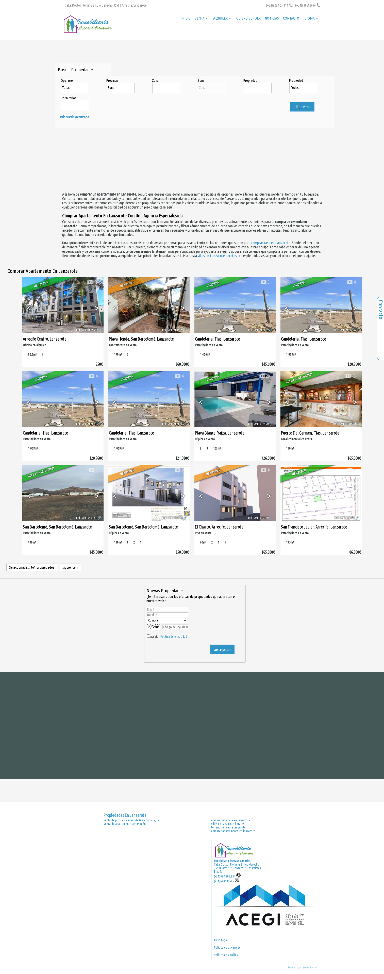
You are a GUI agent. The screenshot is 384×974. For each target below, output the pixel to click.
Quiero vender (248, 18)
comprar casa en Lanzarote (270, 243)
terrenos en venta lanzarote (228, 827)
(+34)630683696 (226, 881)
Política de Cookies (226, 954)
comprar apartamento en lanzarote (233, 831)
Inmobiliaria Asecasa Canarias (232, 861)
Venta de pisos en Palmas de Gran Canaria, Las (132, 820)
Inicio (186, 18)
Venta (201, 18)
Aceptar (168, 636)
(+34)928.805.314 (227, 876)
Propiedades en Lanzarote (125, 815)
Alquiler (222, 18)
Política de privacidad (173, 636)
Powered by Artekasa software (302, 967)
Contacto (291, 18)
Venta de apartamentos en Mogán (125, 823)
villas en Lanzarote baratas (217, 255)
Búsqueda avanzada (74, 117)
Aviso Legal (221, 940)
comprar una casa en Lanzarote (230, 820)
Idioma (310, 18)
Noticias (272, 18)
